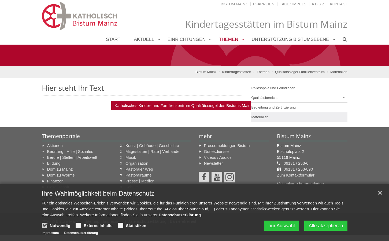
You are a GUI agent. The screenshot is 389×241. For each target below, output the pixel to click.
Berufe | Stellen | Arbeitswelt (72, 157)
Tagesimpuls (293, 4)
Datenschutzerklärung (180, 215)
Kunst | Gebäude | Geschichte (152, 145)
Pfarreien (263, 4)
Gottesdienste (216, 151)
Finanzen (55, 181)
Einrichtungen (187, 39)
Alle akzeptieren (326, 225)
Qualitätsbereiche (265, 98)
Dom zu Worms (61, 175)
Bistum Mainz (234, 4)
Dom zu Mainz (60, 169)
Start (113, 39)
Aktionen (55, 145)
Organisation (136, 163)
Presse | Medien (139, 181)
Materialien (338, 72)
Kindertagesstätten (236, 72)
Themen (228, 39)
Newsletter (213, 163)
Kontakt (338, 4)
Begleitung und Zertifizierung (273, 107)
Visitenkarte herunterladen (300, 183)
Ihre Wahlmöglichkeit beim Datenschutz (98, 193)
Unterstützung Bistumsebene (290, 39)
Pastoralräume (138, 175)
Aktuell (144, 39)
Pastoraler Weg (139, 169)
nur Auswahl (281, 225)
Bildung (54, 163)
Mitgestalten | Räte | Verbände (152, 151)
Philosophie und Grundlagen (273, 88)
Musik (130, 157)
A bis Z (318, 4)
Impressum (50, 233)
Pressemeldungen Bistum (227, 145)
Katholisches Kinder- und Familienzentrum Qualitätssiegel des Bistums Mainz (183, 105)
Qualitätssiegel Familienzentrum (300, 72)
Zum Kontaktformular (295, 175)
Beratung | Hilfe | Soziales (70, 151)
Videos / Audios (218, 157)
